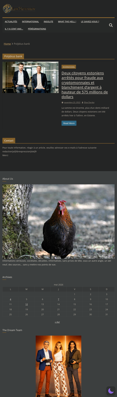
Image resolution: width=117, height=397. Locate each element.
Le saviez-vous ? (90, 21)
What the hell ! (67, 21)
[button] (110, 390)
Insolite (48, 21)
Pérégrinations (37, 28)
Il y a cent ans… (14, 28)
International (30, 21)
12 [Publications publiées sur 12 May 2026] (26, 304)
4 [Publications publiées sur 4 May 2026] (10, 299)
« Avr (57, 322)
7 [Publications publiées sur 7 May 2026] (58, 299)
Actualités (11, 21)
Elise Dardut (89, 102)
